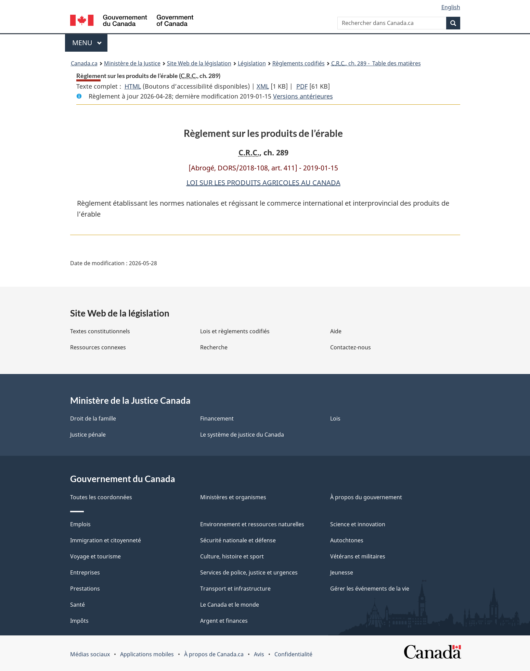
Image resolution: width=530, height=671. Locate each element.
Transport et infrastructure (235, 588)
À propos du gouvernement (366, 497)
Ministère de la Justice (132, 63)
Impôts (79, 620)
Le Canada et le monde (229, 604)
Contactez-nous (350, 347)
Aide (335, 331)
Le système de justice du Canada (242, 434)
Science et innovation (357, 524)
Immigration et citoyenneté (105, 540)
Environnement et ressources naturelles (252, 524)
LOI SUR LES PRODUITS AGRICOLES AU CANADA (263, 182)
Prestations (85, 588)
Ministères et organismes (233, 497)
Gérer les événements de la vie (369, 588)
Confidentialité (293, 654)
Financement (217, 418)
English (450, 7)
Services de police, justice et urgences (249, 572)
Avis (259, 654)
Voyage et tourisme (95, 556)
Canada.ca (84, 63)
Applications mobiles (147, 654)
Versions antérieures (303, 96)
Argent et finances (224, 620)
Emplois (80, 524)
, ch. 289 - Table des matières (376, 63)
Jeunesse (341, 572)
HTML (133, 86)
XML (263, 86)
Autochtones (346, 540)
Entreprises (85, 572)
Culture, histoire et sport (232, 556)
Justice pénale (88, 434)
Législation (252, 63)
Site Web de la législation (199, 63)
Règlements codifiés (298, 63)
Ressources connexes (98, 347)
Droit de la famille (93, 418)
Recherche (214, 347)
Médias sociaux (90, 654)
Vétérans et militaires (357, 556)
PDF (302, 86)
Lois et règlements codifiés (235, 331)
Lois (335, 418)
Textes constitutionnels (100, 331)
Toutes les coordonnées (101, 497)
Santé (77, 604)
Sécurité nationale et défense (238, 540)
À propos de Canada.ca (214, 654)
